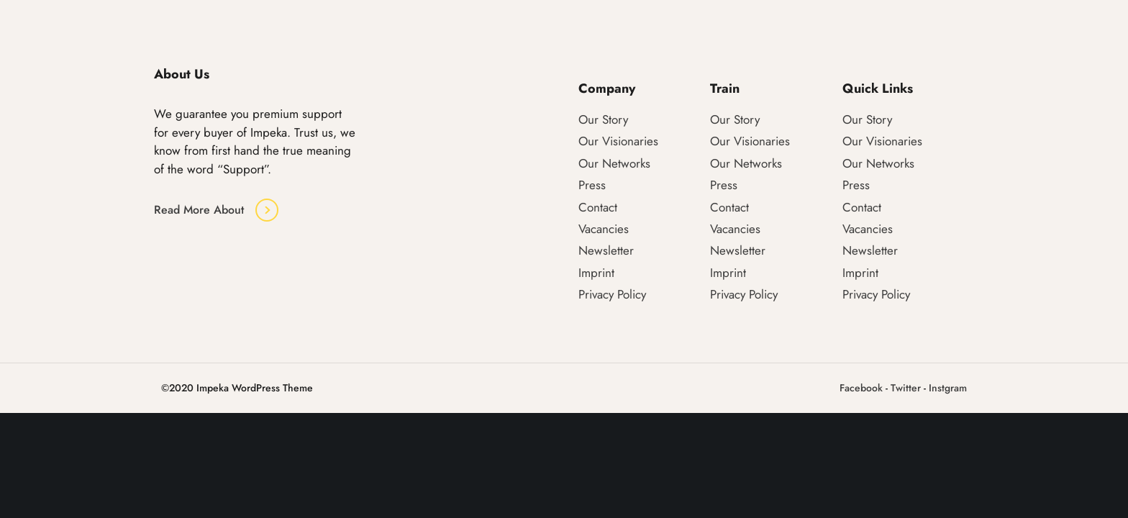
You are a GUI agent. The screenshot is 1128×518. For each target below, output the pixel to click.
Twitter (906, 388)
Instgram (948, 388)
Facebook (861, 388)
